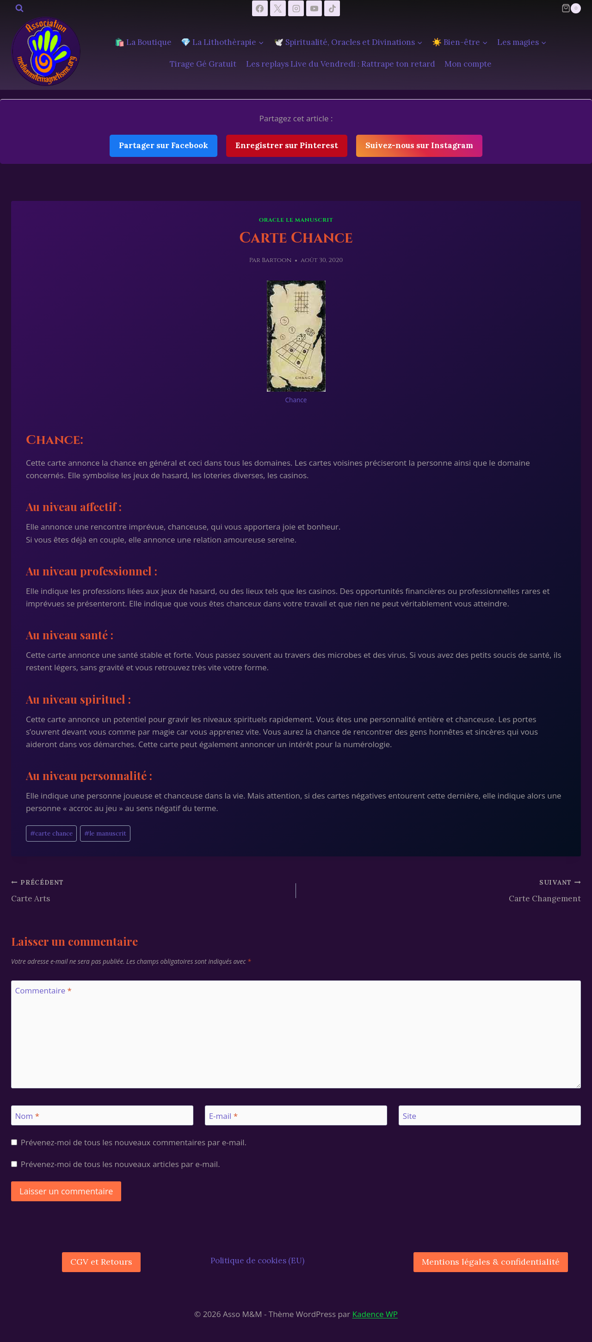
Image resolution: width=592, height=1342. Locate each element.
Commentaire (43, 991)
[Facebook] (260, 8)
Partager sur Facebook (163, 145)
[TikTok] (332, 8)
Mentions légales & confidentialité (491, 1261)
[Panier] (571, 8)
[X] (278, 8)
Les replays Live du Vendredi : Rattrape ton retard (340, 64)
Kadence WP (375, 1314)
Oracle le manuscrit (296, 220)
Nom (27, 1116)
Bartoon (276, 260)
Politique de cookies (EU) (257, 1260)
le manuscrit (105, 833)
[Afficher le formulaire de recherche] (19, 8)
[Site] (490, 1115)
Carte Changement (442, 890)
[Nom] (102, 1115)
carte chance (51, 833)
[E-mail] (296, 1115)
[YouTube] (314, 8)
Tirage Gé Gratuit (203, 64)
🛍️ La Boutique (143, 42)
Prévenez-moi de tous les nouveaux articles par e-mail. (120, 1164)
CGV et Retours (101, 1261)
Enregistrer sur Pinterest (286, 145)
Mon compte (468, 64)
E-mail (223, 1116)
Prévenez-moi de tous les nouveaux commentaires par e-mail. (134, 1142)
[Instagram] (296, 8)
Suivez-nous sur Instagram (419, 145)
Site (409, 1116)
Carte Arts (149, 890)
